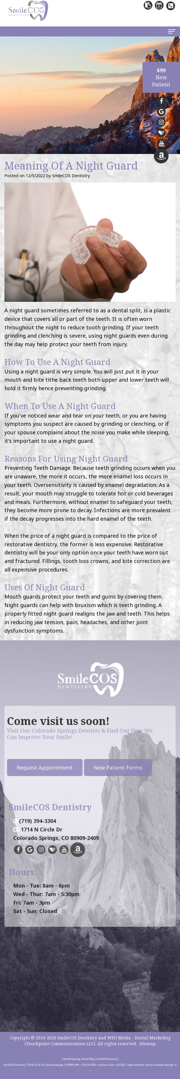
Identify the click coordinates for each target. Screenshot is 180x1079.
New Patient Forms (97, 767)
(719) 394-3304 (37, 841)
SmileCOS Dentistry (77, 1038)
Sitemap (147, 1043)
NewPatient (161, 77)
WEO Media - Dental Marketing (139, 1038)
